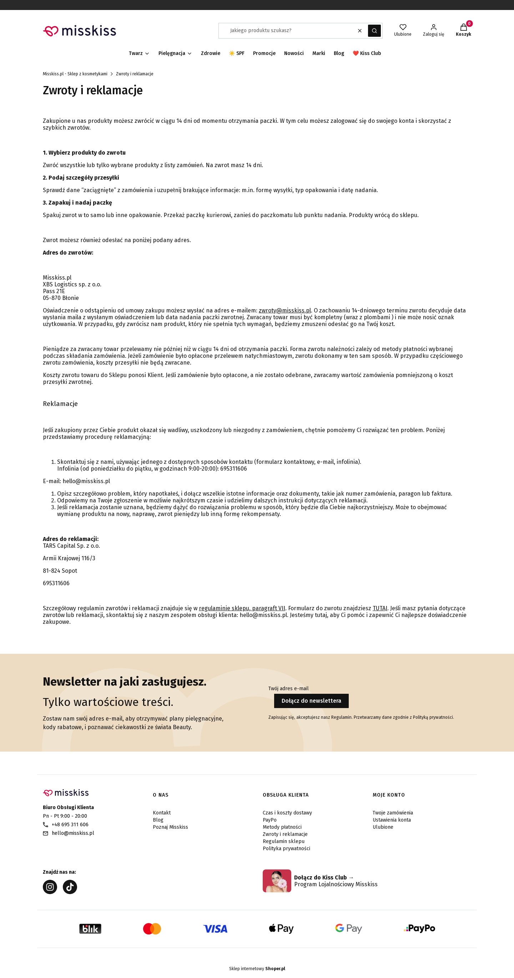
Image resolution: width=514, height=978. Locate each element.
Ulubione (383, 827)
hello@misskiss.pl (73, 833)
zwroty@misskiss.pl (285, 310)
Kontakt (162, 813)
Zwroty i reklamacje (285, 834)
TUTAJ (380, 608)
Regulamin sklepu (283, 841)
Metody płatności (282, 827)
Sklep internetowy (257, 968)
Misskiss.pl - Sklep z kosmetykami (75, 73)
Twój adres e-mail (288, 689)
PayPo (270, 820)
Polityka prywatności (286, 849)
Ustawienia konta (392, 820)
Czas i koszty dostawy (287, 813)
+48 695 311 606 (70, 825)
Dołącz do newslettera (311, 700)
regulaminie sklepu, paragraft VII (242, 608)
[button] (374, 31)
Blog (158, 820)
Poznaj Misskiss (170, 827)
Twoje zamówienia (393, 813)
